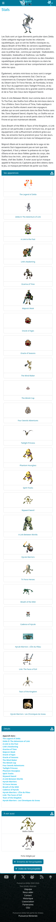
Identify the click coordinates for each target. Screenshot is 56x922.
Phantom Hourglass (28, 465)
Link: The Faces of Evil (28, 669)
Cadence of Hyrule (28, 624)
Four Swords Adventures (28, 420)
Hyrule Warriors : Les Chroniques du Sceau (28, 714)
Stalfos (28, 842)
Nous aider (28, 892)
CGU (28, 907)
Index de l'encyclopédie (28, 868)
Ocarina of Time (28, 284)
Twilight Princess (28, 443)
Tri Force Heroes (28, 579)
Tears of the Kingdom (28, 691)
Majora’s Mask (28, 308)
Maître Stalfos (28, 825)
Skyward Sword (28, 510)
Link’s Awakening (28, 261)
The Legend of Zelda (28, 194)
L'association (28, 901)
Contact (28, 895)
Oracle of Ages (28, 331)
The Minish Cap (28, 398)
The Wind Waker (28, 375)
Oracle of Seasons (28, 353)
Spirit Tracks (28, 488)
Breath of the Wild (28, 602)
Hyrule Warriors (28, 557)
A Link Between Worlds (28, 534)
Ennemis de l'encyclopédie (28, 861)
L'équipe (28, 889)
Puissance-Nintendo (28, 915)
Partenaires (28, 904)
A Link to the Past (28, 239)
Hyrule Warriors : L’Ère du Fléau (28, 647)
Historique (28, 898)
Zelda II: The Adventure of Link (28, 217)
